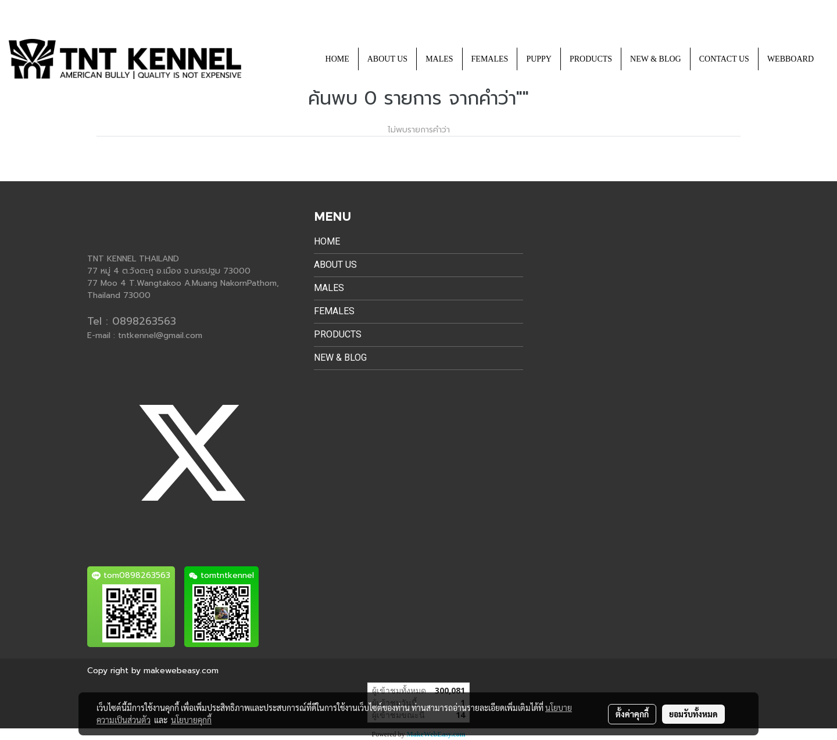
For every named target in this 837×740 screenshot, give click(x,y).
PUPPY (539, 59)
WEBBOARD (790, 59)
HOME (337, 59)
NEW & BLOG (655, 59)
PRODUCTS (591, 59)
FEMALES (490, 59)
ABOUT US (387, 59)
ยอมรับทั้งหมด (693, 714)
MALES (439, 59)
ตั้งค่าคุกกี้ (632, 714)
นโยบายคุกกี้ (191, 719)
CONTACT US (724, 59)
